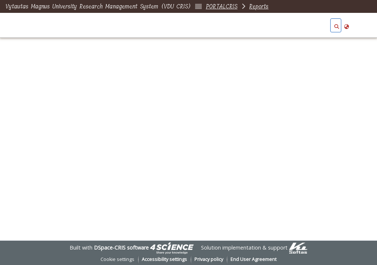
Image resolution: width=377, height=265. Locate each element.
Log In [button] (361, 26)
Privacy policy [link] (208, 259)
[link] (172, 247)
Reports (258, 6)
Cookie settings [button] (117, 259)
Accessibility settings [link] (164, 259)
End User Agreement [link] (253, 259)
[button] (336, 25)
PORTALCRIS (221, 6)
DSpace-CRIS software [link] (121, 247)
